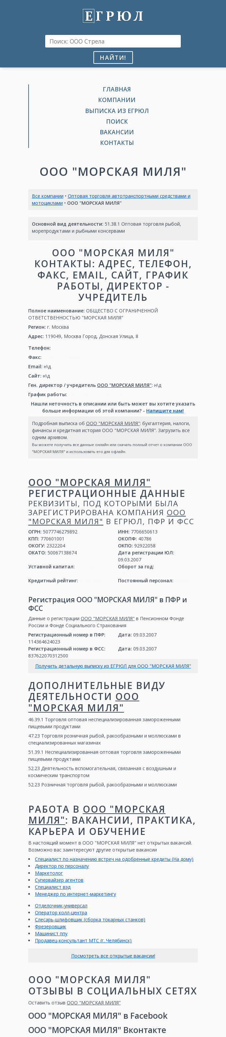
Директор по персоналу (62, 866)
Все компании (47, 196)
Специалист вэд (52, 887)
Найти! (113, 57)
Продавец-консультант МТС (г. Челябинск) (83, 940)
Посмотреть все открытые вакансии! (113, 956)
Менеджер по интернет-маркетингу (75, 894)
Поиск (117, 121)
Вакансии (117, 132)
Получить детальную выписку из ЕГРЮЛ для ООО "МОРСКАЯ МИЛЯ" (113, 666)
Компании (117, 100)
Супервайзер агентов (59, 880)
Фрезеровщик (50, 926)
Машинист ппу (51, 933)
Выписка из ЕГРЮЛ (117, 111)
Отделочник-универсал (61, 905)
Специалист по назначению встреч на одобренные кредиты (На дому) (114, 859)
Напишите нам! (165, 410)
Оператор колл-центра (61, 912)
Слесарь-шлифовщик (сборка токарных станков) (90, 919)
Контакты (117, 143)
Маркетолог (49, 873)
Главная (117, 89)
